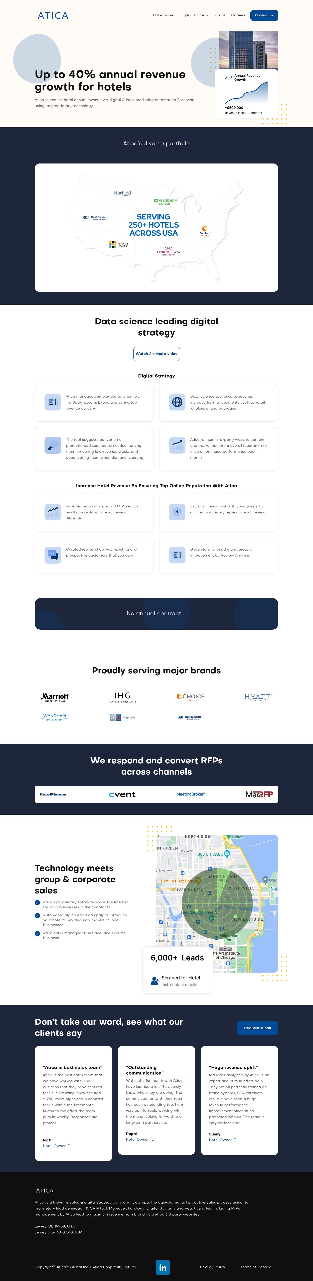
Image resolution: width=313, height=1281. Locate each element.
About (219, 15)
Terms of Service (256, 1267)
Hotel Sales (163, 15)
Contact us (264, 15)
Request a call (257, 1028)
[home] (53, 15)
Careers (238, 15)
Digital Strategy (194, 15)
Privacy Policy (212, 1267)
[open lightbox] (156, 354)
